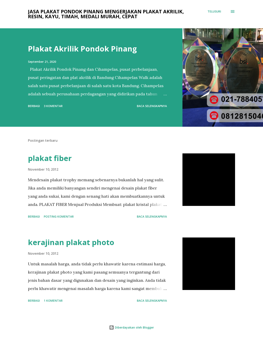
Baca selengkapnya (152, 106)
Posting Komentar (59, 216)
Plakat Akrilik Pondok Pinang (82, 49)
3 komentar (53, 106)
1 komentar (53, 300)
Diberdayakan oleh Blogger (131, 327)
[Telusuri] (214, 11)
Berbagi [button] (34, 106)
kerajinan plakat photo (71, 242)
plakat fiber (50, 158)
